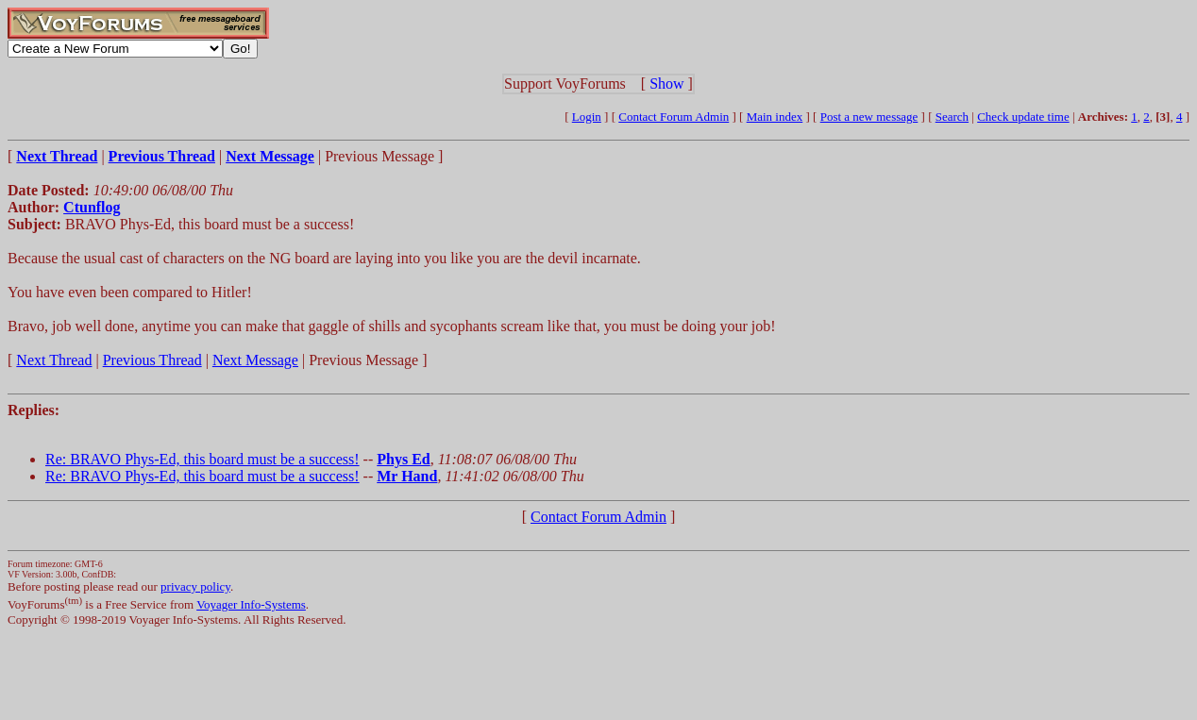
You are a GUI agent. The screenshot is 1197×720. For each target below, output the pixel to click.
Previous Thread (152, 360)
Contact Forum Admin (673, 116)
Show (666, 83)
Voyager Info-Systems (251, 604)
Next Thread (54, 360)
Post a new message (869, 116)
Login (586, 116)
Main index (775, 116)
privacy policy (195, 586)
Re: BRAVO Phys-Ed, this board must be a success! (202, 459)
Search (952, 116)
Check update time (1023, 116)
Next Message (255, 360)
